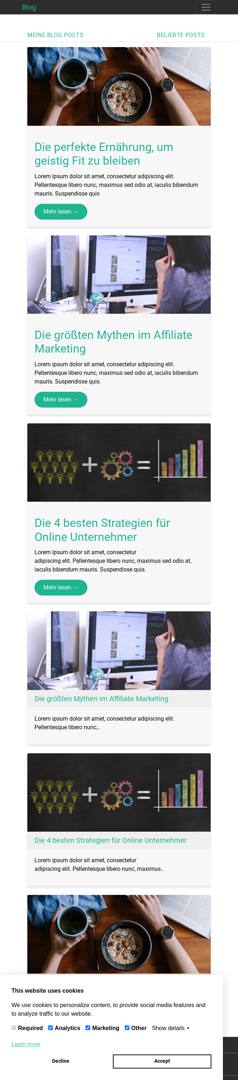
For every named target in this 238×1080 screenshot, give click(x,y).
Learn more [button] (26, 1044)
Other (139, 1028)
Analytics (67, 1028)
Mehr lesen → (61, 211)
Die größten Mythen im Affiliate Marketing (101, 698)
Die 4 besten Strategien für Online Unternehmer (111, 840)
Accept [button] (162, 1061)
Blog (29, 7)
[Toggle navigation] (206, 7)
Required (30, 1028)
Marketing (105, 1028)
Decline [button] (60, 1061)
